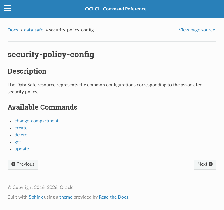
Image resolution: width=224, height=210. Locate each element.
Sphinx (36, 197)
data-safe (33, 30)
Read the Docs (113, 197)
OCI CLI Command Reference (116, 9)
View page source (197, 30)
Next (205, 164)
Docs (13, 30)
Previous (22, 164)
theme (66, 197)
